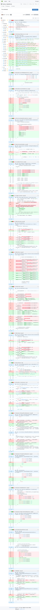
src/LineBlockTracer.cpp (20, 161)
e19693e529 (28, 14)
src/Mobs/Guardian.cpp (19, 221)
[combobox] (33, 18)
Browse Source (35, 9)
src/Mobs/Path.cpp (18, 286)
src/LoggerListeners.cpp (19, 195)
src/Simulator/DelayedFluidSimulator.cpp (23, 413)
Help (9, 1)
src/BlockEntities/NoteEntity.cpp (22, 88)
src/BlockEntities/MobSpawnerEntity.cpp (22, 72)
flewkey (4, 4)
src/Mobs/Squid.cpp (18, 333)
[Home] (2, 1)
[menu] (38, 18)
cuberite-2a (9, 4)
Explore (5, 1)
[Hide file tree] (1, 18)
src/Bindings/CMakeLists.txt (21, 34)
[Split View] (36, 18)
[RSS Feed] (21, 4)
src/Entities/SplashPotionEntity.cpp (22, 118)
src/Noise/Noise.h (18, 362)
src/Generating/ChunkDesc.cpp (20, 144)
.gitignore (16, 20)
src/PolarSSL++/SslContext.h (20, 382)
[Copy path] (19, 20)
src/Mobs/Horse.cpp (18, 252)
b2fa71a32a (36, 14)
